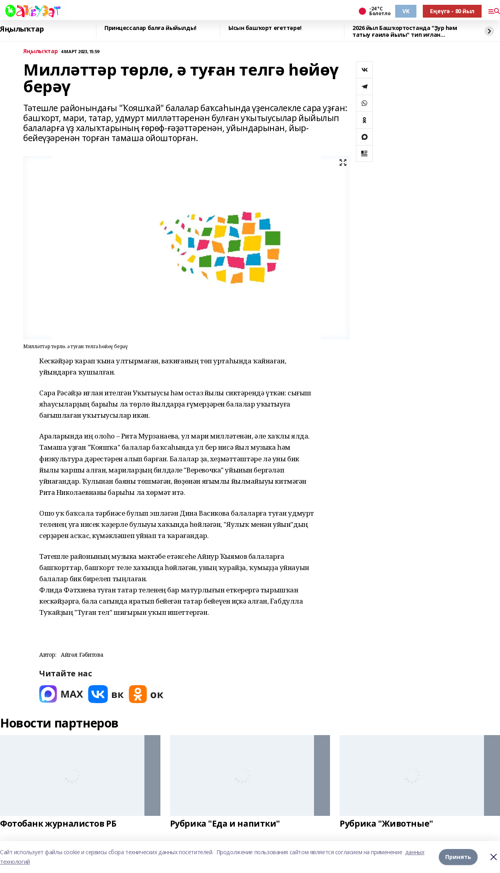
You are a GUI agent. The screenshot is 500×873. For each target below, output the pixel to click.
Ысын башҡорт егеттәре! (265, 28)
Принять (458, 857)
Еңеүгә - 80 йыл (452, 11)
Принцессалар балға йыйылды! (150, 28)
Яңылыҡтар (22, 29)
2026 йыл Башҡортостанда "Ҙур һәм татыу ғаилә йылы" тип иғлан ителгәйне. (404, 31)
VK (405, 11)
